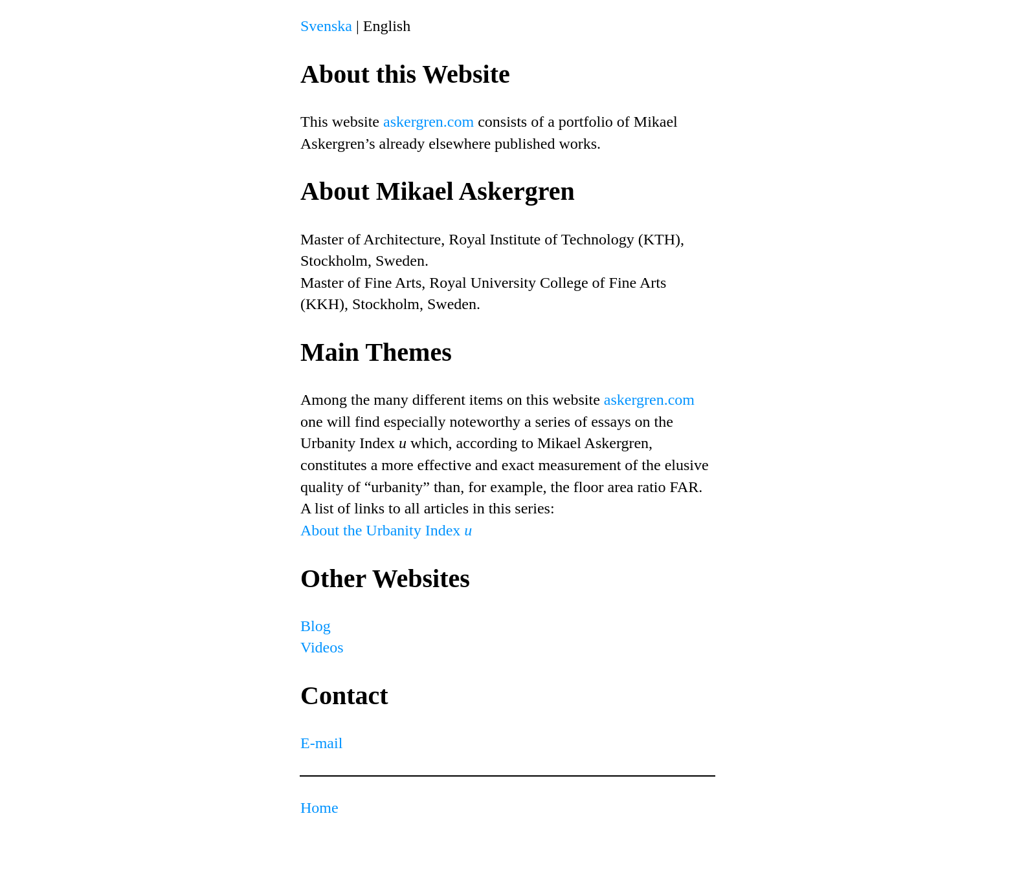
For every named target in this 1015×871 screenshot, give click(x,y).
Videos (322, 647)
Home (319, 807)
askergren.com (428, 121)
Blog (315, 626)
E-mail (321, 743)
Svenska (326, 25)
